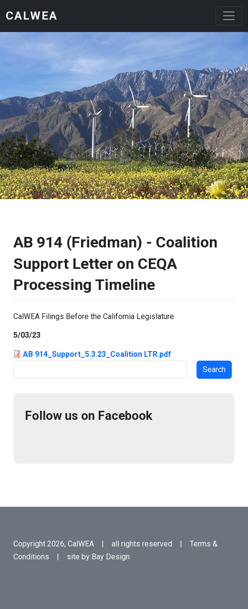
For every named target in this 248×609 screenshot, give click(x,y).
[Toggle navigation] (229, 15)
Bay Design (111, 556)
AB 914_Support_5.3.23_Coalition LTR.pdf (97, 354)
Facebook (36, 440)
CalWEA (32, 15)
